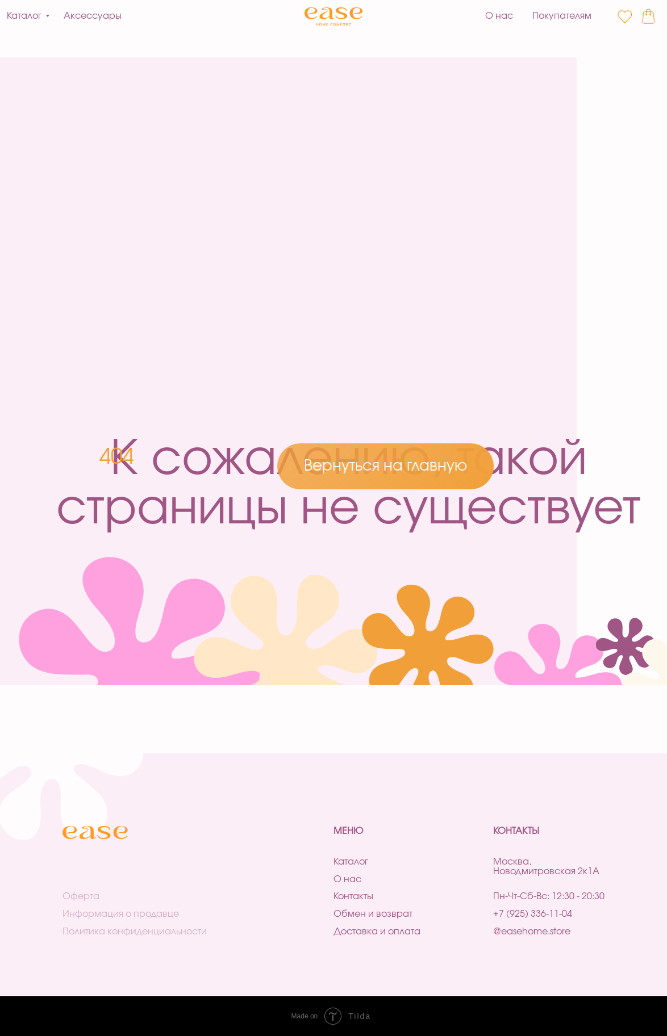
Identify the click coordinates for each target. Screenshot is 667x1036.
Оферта (80, 896)
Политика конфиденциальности (134, 931)
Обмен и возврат (373, 913)
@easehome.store (531, 931)
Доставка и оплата (377, 931)
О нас (347, 879)
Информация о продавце (120, 913)
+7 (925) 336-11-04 (532, 913)
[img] (334, 16)
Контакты (353, 896)
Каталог (351, 861)
